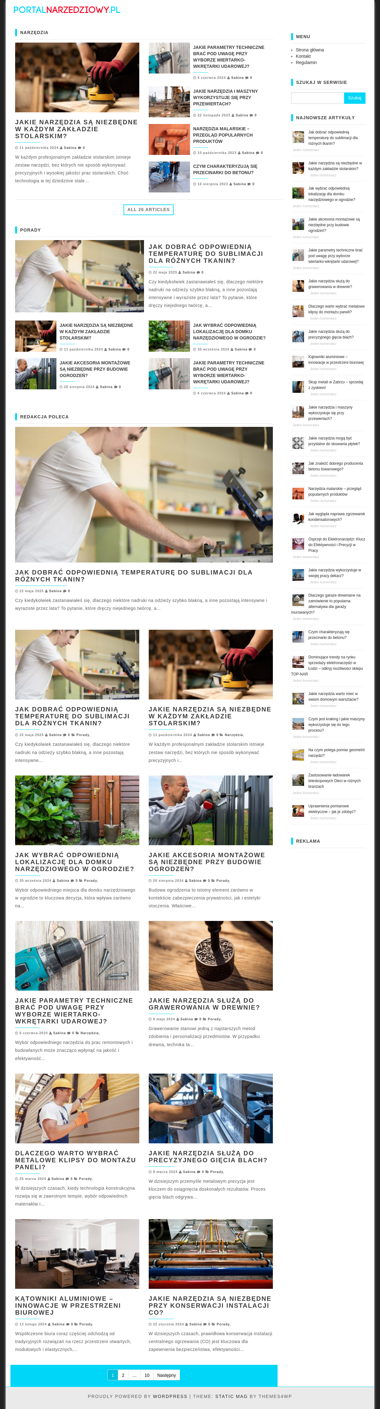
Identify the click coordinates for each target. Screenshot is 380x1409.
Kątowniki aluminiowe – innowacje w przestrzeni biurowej (68, 1305)
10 (147, 1375)
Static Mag (231, 1396)
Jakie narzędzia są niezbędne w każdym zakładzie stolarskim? (76, 129)
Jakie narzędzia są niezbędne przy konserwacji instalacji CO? (210, 1305)
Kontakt (303, 56)
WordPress (170, 1396)
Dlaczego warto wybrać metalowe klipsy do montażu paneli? (75, 1160)
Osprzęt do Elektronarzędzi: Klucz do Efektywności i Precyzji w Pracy (337, 545)
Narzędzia (234, 735)
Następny (166, 1375)
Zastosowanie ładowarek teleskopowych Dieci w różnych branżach (334, 781)
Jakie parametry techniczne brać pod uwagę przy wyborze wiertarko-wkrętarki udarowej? (74, 1011)
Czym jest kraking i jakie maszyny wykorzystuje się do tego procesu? (336, 725)
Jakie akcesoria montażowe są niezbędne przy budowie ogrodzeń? (95, 369)
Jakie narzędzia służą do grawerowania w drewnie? (204, 1004)
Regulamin (306, 62)
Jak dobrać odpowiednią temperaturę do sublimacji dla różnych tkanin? (206, 253)
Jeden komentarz (306, 150)
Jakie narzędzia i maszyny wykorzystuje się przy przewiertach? (225, 97)
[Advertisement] (328, 946)
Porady (83, 735)
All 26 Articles (148, 209)
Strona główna (310, 49)
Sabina (70, 148)
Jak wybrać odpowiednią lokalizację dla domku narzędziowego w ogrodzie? (229, 331)
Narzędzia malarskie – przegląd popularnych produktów (223, 135)
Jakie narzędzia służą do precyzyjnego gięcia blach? (208, 1157)
